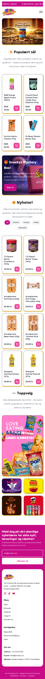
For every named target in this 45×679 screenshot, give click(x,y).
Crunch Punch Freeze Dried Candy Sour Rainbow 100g (32, 99)
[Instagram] (5, 593)
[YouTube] (14, 593)
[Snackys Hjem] (9, 12)
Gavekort (7, 612)
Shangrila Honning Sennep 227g (11, 374)
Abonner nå (22, 561)
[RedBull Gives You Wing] (11, 485)
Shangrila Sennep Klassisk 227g (33, 374)
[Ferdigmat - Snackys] (33, 485)
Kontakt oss (8, 620)
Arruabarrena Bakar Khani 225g (11, 335)
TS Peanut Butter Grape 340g (32, 259)
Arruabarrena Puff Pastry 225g (11, 297)
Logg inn (7, 616)
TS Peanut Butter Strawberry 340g (9, 260)
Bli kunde (7, 608)
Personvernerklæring (11, 636)
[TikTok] (9, 593)
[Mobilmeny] (41, 12)
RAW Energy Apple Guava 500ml (10, 97)
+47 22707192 (17, 652)
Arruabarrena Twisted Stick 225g (32, 336)
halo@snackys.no (17, 656)
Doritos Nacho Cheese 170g (10, 137)
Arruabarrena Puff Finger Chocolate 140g (33, 298)
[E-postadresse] (22, 553)
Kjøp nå (10, 187)
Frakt (6, 639)
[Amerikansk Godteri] (22, 445)
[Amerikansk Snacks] (33, 505)
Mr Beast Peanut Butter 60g (33, 137)
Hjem (6, 604)
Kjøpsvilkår (8, 632)
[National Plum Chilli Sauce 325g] (11, 505)
